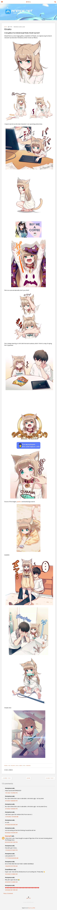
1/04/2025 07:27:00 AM (11, 866)
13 (5, 26)
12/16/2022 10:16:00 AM (11, 816)
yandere (28, 765)
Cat (9, 765)
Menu (28, 2)
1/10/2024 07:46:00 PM (11, 850)
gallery (13, 765)
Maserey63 (8, 836)
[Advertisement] (28, 401)
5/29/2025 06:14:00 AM (11, 890)
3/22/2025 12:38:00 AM (11, 874)
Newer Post (6, 778)
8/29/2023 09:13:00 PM (11, 842)
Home (28, 778)
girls (17, 765)
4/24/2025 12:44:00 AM (11, 882)
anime (5, 765)
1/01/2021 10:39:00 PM (11, 793)
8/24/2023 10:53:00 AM (11, 832)
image (20, 765)
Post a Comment (8, 893)
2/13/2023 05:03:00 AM (11, 824)
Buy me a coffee (31, 908)
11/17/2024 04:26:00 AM (11, 858)
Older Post (50, 778)
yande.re (19, 501)
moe (24, 765)
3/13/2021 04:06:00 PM (11, 801)
